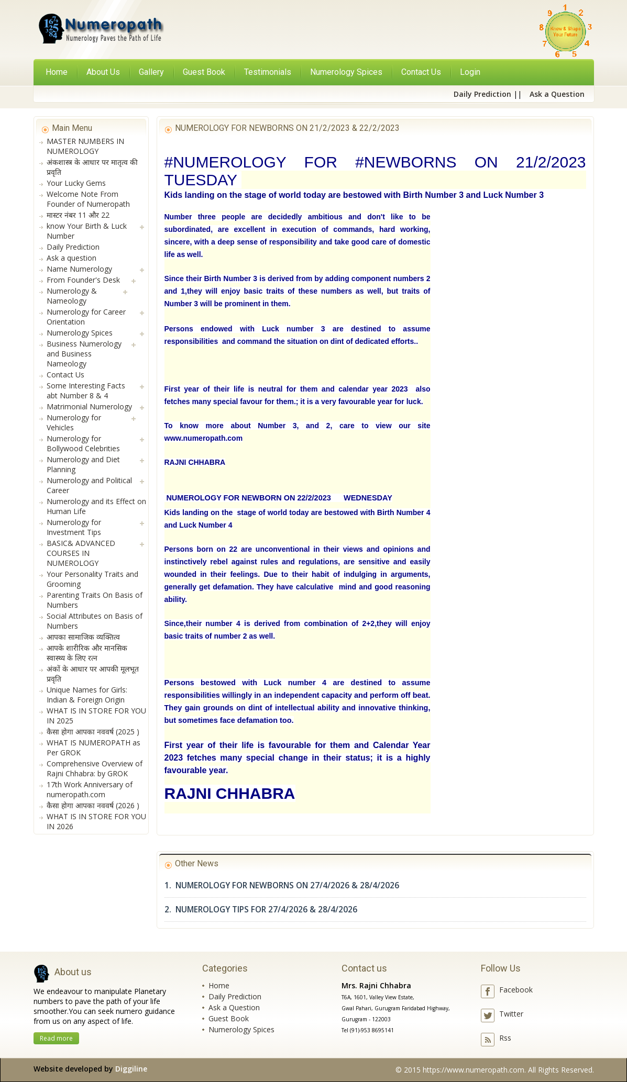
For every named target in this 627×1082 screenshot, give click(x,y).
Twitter (511, 1014)
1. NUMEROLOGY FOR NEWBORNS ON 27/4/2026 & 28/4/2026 (281, 885)
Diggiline (131, 1069)
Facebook (516, 990)
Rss (505, 1038)
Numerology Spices (241, 1029)
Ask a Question (234, 1007)
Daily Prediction (234, 996)
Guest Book (228, 1018)
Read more (56, 1038)
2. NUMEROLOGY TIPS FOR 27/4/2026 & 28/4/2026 (260, 909)
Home (57, 72)
